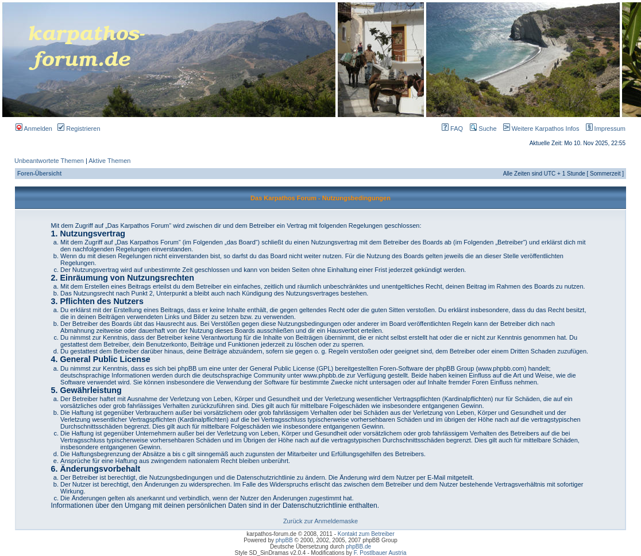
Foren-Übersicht (39, 173)
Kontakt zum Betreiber (366, 534)
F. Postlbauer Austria (380, 553)
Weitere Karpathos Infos (539, 128)
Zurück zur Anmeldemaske (320, 521)
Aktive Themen (109, 160)
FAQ (452, 128)
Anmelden (34, 128)
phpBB (284, 540)
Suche (483, 128)
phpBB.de (358, 546)
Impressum (603, 128)
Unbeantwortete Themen (49, 160)
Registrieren (78, 128)
